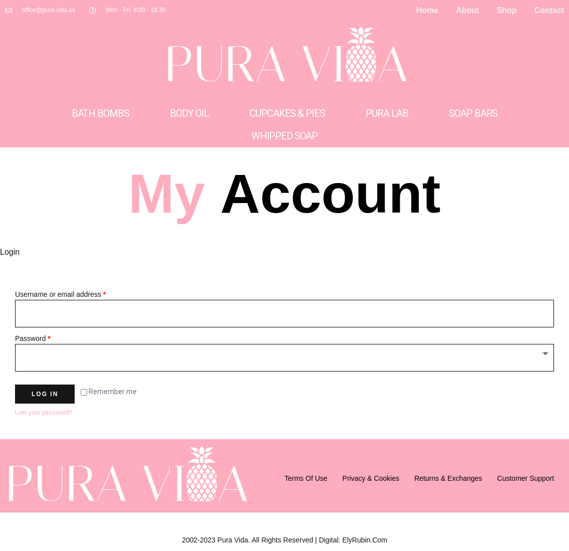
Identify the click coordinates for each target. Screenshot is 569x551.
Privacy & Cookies (371, 478)
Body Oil (189, 113)
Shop (506, 10)
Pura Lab (387, 113)
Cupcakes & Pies (287, 113)
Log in (45, 394)
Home (427, 10)
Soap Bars (473, 113)
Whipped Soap (284, 136)
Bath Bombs (100, 113)
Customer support (525, 478)
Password (33, 338)
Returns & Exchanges (448, 478)
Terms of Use (306, 478)
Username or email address (60, 294)
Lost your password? (43, 412)
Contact (549, 10)
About (467, 10)
